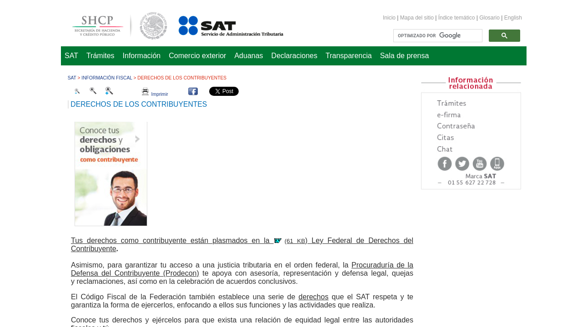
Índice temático (456, 18)
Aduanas (248, 55)
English (513, 18)
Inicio (389, 18)
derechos (314, 297)
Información (142, 55)
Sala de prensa (404, 55)
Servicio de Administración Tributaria (221, 24)
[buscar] (437, 36)
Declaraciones (294, 55)
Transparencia (349, 55)
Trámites (100, 55)
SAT (71, 55)
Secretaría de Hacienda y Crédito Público (112, 24)
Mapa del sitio (417, 18)
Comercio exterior (197, 55)
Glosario (489, 18)
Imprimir (155, 94)
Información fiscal (106, 77)
